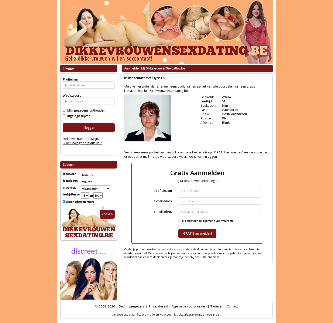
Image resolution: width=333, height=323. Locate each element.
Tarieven (216, 306)
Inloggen (88, 127)
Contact (232, 306)
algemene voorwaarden (217, 221)
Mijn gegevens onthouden (85, 110)
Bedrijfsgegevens (132, 306)
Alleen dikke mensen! (79, 202)
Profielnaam (163, 190)
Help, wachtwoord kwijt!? (81, 138)
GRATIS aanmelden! (197, 233)
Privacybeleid (158, 306)
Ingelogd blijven (77, 116)
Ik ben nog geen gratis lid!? (82, 143)
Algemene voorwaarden (189, 306)
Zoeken (107, 214)
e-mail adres (163, 201)
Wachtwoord (71, 95)
